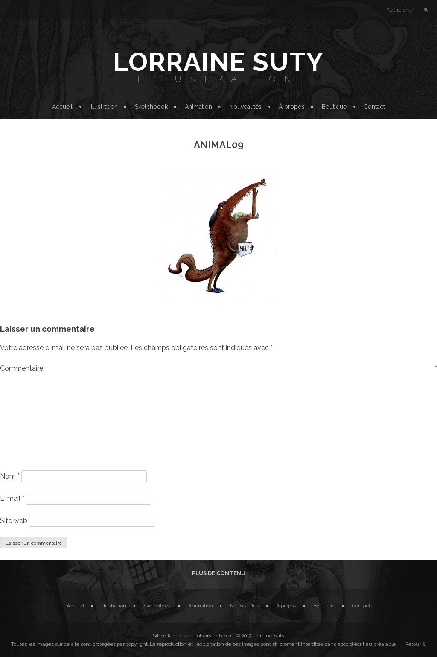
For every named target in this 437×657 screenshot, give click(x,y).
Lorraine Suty (218, 62)
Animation (198, 106)
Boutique (334, 106)
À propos (292, 106)
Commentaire (218, 368)
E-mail (12, 498)
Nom (10, 476)
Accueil (62, 106)
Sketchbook (151, 106)
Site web (13, 521)
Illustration (218, 79)
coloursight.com (213, 636)
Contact (374, 106)
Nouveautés (245, 106)
